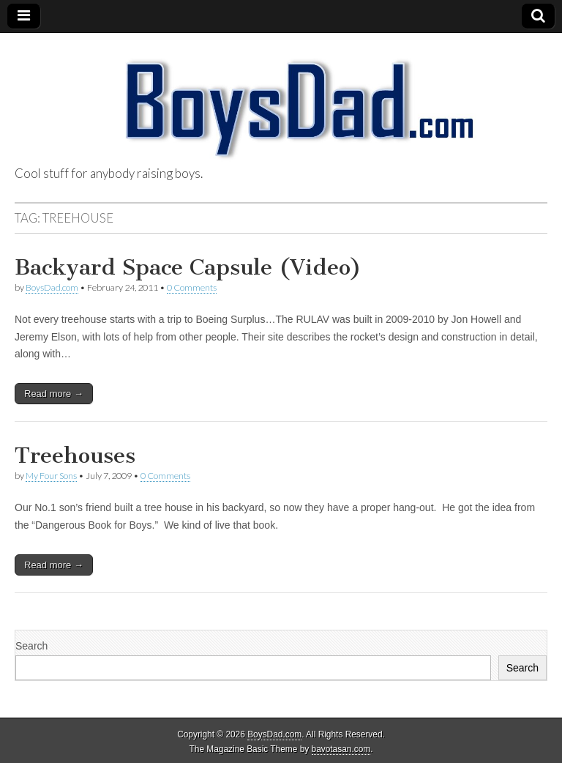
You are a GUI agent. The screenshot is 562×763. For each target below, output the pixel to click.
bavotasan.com (341, 749)
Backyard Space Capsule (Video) (188, 267)
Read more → (53, 393)
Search (31, 646)
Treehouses (75, 455)
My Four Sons (51, 475)
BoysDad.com (52, 287)
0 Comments (192, 287)
